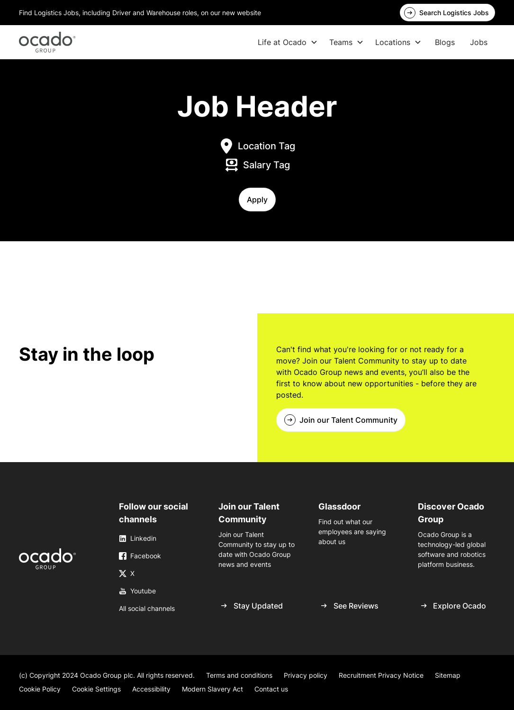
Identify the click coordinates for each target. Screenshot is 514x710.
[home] (47, 42)
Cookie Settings (96, 689)
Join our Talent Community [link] (348, 420)
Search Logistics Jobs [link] (454, 13)
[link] (47, 558)
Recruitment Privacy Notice (381, 675)
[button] (257, 199)
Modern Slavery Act (212, 689)
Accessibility (151, 689)
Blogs (445, 42)
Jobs (478, 42)
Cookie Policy (40, 689)
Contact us (271, 689)
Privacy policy (305, 675)
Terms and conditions (239, 675)
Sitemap (447, 675)
